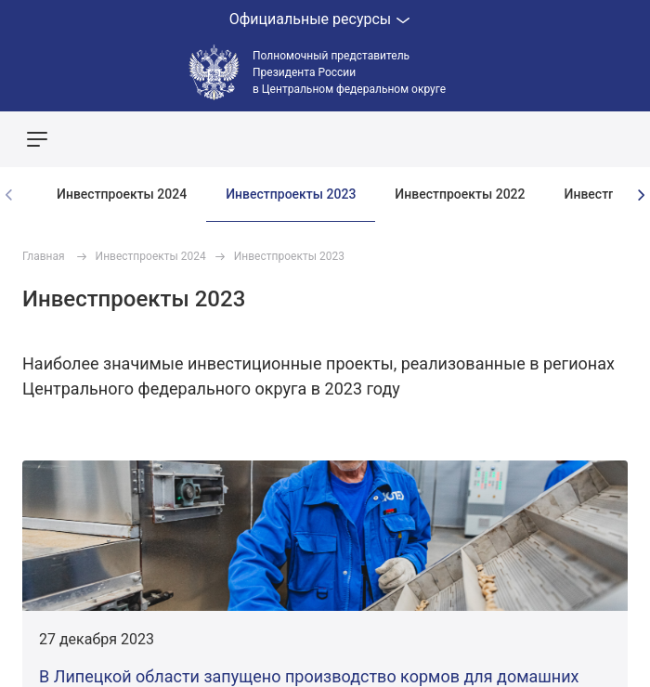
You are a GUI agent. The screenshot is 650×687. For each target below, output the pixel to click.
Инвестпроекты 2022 (460, 194)
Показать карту (580, 139)
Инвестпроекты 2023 (291, 194)
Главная (43, 256)
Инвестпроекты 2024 (122, 194)
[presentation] (640, 195)
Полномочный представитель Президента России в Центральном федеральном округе (349, 72)
